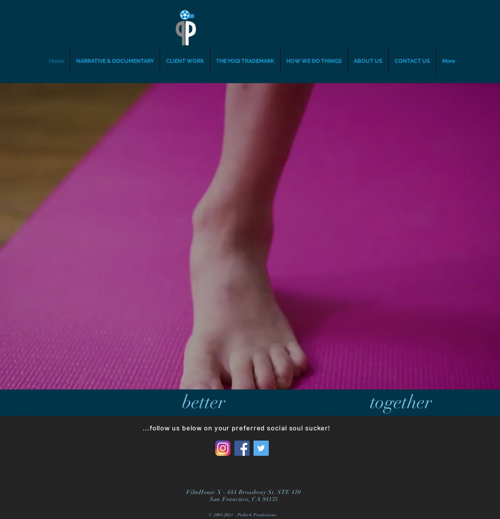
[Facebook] (242, 448)
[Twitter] (261, 448)
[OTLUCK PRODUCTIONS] (265, 32)
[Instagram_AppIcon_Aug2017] (222, 448)
